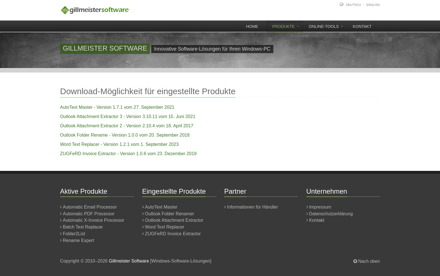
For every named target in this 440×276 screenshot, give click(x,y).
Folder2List (74, 233)
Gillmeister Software (129, 261)
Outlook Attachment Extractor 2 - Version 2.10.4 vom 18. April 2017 (126, 125)
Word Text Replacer (164, 227)
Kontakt (362, 26)
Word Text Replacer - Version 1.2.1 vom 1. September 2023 (119, 144)
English (373, 4)
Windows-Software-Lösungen (181, 261)
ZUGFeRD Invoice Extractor (173, 233)
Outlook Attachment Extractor (174, 220)
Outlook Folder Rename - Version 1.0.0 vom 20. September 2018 (125, 135)
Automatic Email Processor (90, 207)
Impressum (320, 207)
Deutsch (353, 4)
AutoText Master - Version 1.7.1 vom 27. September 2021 (117, 107)
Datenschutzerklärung (331, 213)
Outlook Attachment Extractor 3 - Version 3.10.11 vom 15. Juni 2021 (127, 116)
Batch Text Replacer (83, 227)
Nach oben (369, 261)
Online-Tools (324, 26)
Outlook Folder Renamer (169, 213)
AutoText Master (161, 207)
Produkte (283, 26)
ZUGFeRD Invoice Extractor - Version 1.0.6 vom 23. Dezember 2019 (128, 153)
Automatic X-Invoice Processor (93, 220)
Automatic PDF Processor (88, 213)
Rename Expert (78, 240)
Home (252, 26)
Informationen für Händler (252, 207)
